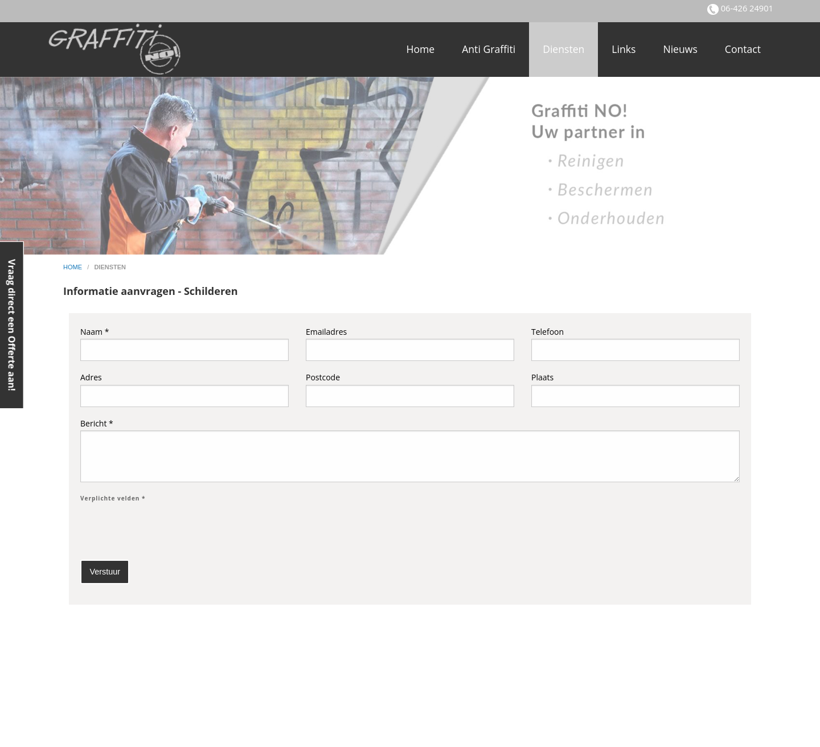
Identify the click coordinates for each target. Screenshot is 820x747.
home (73, 267)
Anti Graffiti (488, 49)
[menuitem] (420, 49)
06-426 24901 (746, 8)
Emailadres (410, 343)
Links (624, 49)
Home (420, 49)
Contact (743, 49)
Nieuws (680, 49)
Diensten (563, 49)
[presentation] (166, 528)
